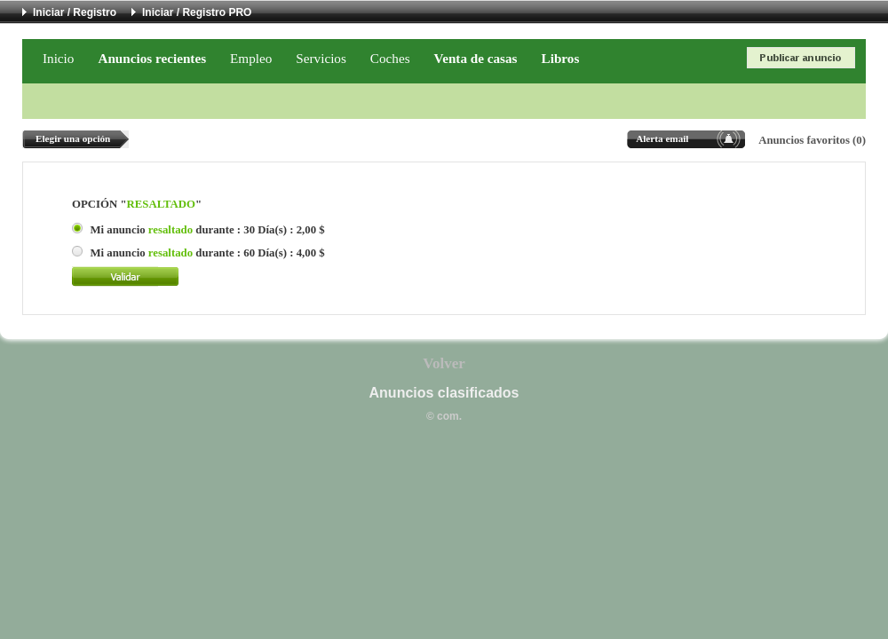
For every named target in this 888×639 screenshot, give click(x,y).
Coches (390, 58)
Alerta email (662, 138)
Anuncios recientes (152, 58)
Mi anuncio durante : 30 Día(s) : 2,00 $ (207, 230)
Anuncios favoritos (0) (812, 140)
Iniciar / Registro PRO (196, 12)
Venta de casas (476, 58)
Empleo (251, 58)
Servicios (321, 58)
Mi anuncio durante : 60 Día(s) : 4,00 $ (207, 253)
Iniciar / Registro (74, 12)
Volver (444, 363)
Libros (561, 58)
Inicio (58, 58)
